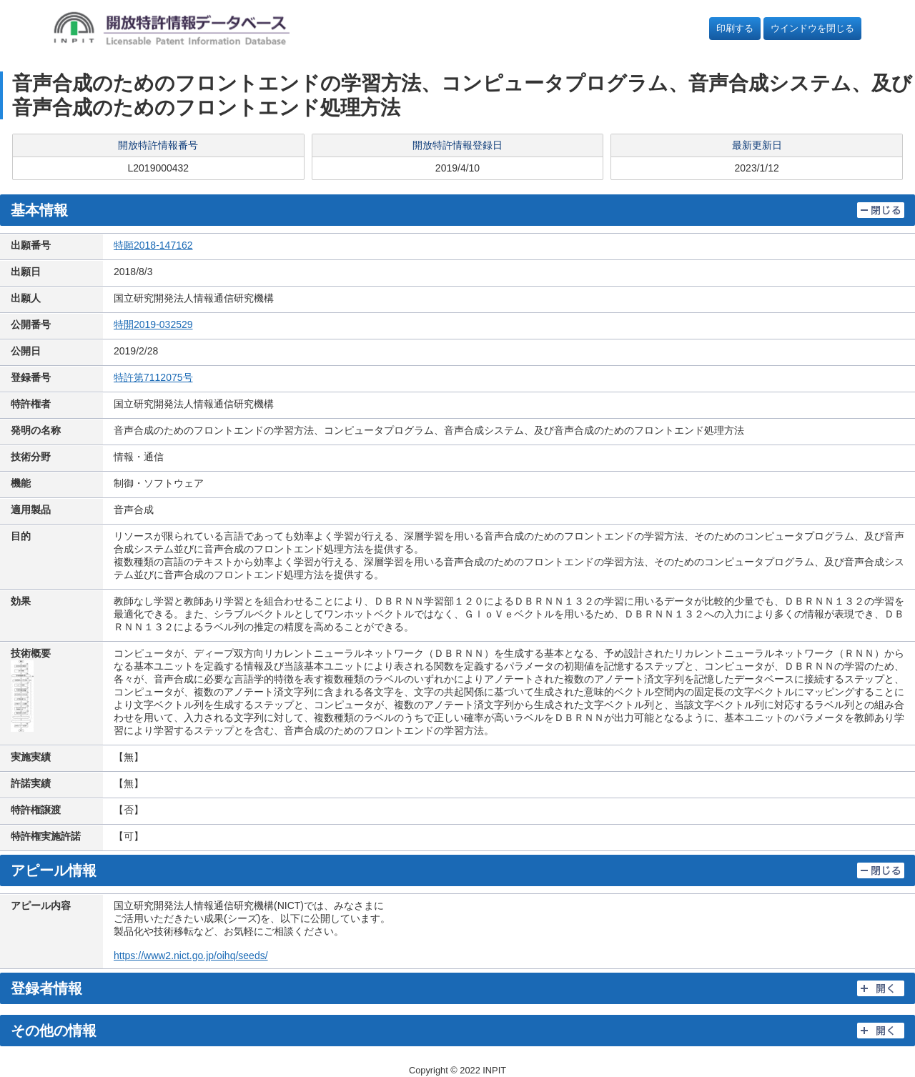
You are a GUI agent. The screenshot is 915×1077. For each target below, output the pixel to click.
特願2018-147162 (153, 245)
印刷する (734, 28)
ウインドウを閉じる (812, 28)
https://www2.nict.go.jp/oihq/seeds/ (191, 955)
